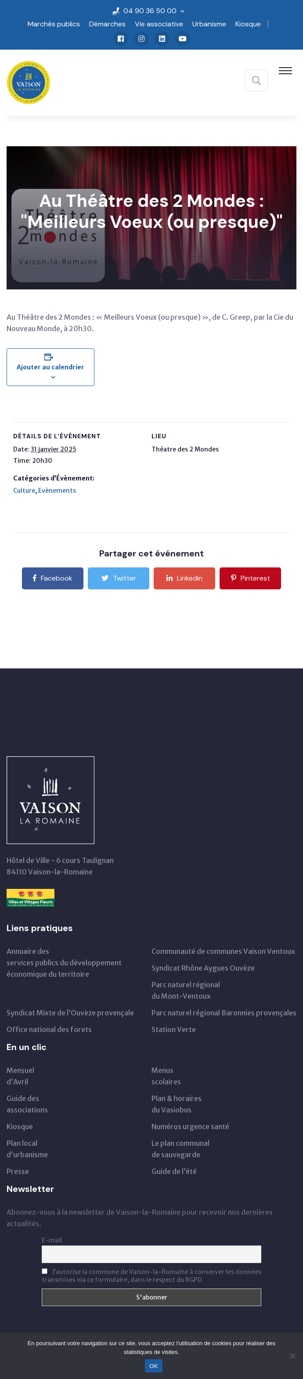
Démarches (107, 24)
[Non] (292, 1355)
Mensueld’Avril (20, 1076)
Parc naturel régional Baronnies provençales (224, 1012)
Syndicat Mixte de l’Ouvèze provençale (70, 1012)
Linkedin (184, 578)
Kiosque (248, 24)
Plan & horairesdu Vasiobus (177, 1104)
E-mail (52, 1240)
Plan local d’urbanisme (27, 1149)
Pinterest (250, 578)
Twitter (118, 578)
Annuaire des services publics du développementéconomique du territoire (64, 962)
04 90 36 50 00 (150, 10)
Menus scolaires (166, 1076)
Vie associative (159, 24)
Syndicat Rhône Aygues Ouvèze (203, 968)
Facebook (52, 578)
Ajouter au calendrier (50, 367)
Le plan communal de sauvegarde (180, 1149)
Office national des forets (49, 1029)
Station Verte (174, 1029)
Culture (24, 491)
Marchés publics (54, 24)
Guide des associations (27, 1104)
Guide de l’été (174, 1171)
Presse (18, 1171)
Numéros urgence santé (190, 1126)
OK (153, 1366)
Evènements (57, 491)
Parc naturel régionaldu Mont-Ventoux (186, 990)
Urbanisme (209, 24)
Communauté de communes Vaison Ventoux (223, 951)
